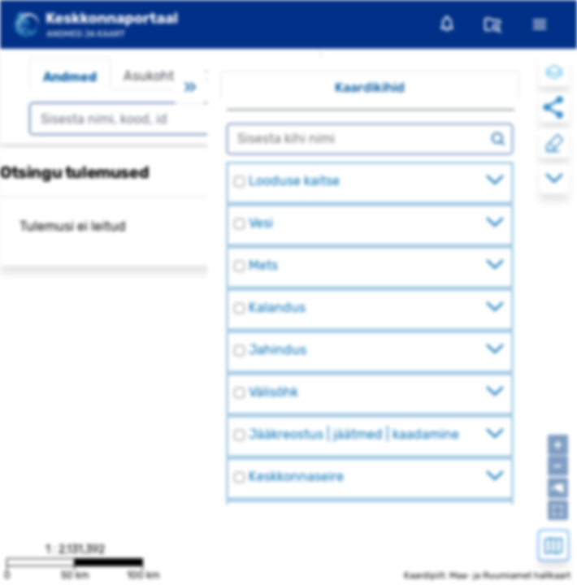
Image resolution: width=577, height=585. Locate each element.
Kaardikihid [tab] (370, 87)
